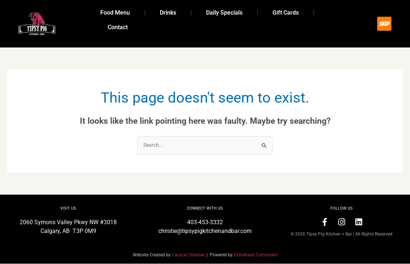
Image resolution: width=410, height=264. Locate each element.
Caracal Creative (189, 255)
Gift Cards (285, 12)
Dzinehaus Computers (256, 255)
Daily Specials (224, 12)
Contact (118, 27)
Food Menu (115, 12)
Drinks (168, 12)
